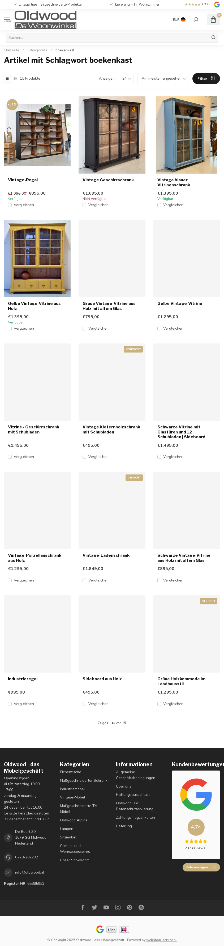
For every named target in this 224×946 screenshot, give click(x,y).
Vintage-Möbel (72, 797)
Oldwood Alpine (74, 820)
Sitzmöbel (68, 837)
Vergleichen (24, 205)
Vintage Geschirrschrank (108, 180)
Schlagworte (37, 50)
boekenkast (64, 50)
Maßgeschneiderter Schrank (83, 780)
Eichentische (70, 772)
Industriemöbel (72, 789)
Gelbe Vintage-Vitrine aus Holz (34, 306)
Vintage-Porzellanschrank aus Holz (34, 558)
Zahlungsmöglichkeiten (135, 817)
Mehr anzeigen (201, 867)
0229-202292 (26, 857)
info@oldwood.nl (29, 872)
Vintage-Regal (23, 180)
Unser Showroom (74, 860)
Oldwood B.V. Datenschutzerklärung (134, 806)
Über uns (123, 786)
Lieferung (124, 826)
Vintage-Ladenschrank (106, 555)
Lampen (66, 828)
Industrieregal (22, 679)
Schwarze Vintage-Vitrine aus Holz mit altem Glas (183, 558)
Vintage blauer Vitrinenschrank (173, 182)
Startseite (11, 50)
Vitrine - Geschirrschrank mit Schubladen (33, 429)
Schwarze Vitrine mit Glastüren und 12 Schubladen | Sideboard (181, 432)
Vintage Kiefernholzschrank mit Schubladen (111, 429)
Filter (206, 78)
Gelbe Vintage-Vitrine (179, 303)
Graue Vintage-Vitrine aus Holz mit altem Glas (109, 306)
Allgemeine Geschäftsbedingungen (135, 774)
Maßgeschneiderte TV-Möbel (79, 808)
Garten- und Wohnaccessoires (75, 848)
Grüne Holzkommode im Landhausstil (181, 681)
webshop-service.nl (161, 939)
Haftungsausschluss (133, 794)
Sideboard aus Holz (102, 679)
